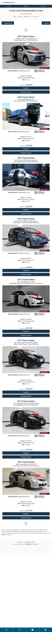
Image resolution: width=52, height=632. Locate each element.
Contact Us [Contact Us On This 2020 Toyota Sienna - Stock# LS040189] (26, 209)
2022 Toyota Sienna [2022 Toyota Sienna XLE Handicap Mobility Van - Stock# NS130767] (26, 97)
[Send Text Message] (19, 630)
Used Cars (20, 16)
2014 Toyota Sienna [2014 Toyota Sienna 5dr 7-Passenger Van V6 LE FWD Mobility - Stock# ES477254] (26, 401)
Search (43, 6)
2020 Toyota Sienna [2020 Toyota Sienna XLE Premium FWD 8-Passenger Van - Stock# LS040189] (26, 158)
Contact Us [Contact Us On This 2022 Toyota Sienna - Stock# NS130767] (26, 149)
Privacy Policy (27, 542)
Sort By (46, 23)
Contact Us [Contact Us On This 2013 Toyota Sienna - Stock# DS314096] (26, 514)
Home (14, 16)
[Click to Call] (6, 630)
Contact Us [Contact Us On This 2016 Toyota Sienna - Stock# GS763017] (26, 270)
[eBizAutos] (29, 544)
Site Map (33, 542)
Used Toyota (26, 16)
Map (26, 6)
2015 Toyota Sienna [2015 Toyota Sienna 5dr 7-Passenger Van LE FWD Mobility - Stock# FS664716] (26, 340)
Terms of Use (20, 542)
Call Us (8, 6)
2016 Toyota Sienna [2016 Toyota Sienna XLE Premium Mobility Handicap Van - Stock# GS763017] (26, 219)
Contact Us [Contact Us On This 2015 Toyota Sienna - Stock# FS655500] (26, 331)
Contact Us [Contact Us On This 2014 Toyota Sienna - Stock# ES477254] (26, 453)
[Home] (8, 2)
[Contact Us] (32, 630)
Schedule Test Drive (26, 92)
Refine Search (7, 23)
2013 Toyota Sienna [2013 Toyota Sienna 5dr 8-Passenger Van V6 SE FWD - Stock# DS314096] (26, 462)
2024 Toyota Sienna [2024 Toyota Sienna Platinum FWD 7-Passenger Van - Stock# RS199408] (26, 36)
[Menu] (2, 3)
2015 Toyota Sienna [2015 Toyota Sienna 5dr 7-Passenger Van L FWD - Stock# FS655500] (26, 279)
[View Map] (45, 630)
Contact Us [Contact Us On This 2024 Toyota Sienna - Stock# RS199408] (26, 88)
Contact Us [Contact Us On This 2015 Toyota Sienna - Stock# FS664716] (26, 392)
